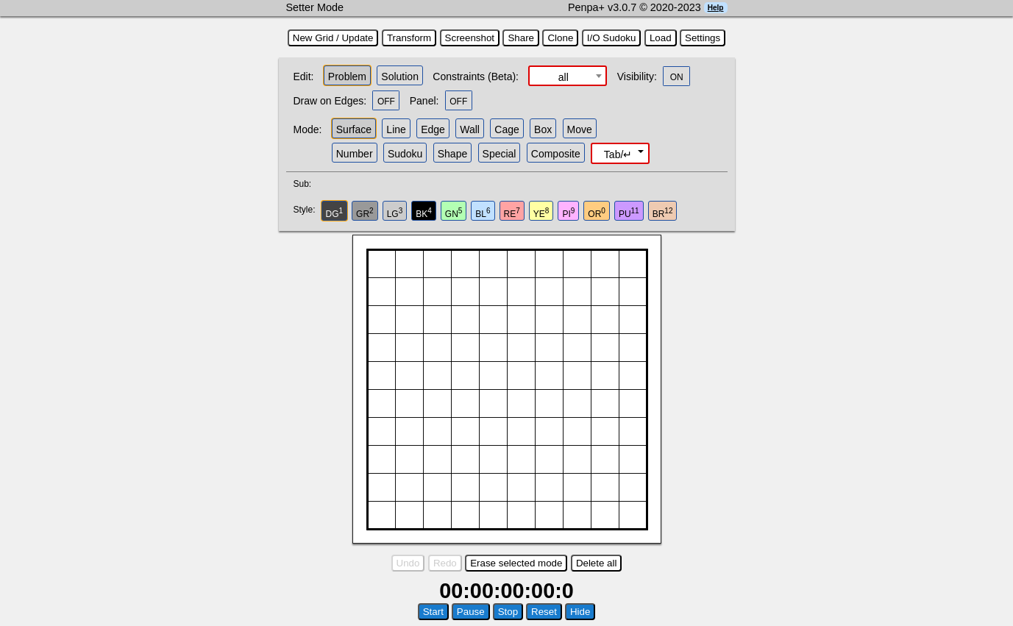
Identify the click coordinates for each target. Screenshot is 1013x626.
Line (395, 129)
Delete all (596, 563)
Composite (555, 154)
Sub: (307, 184)
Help (716, 8)
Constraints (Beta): (476, 76)
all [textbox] (563, 77)
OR (596, 213)
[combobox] (567, 75)
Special (499, 154)
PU (629, 213)
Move (579, 129)
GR (365, 213)
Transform (409, 37)
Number (354, 154)
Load (661, 37)
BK (424, 213)
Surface (354, 129)
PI (568, 213)
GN (454, 213)
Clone (560, 37)
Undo (408, 563)
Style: (306, 209)
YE (541, 213)
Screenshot (469, 37)
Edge (433, 129)
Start (433, 611)
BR (663, 213)
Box (543, 129)
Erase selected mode (516, 563)
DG (335, 213)
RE (512, 213)
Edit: (304, 76)
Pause (471, 611)
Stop (508, 611)
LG (395, 213)
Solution (400, 76)
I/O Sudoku (611, 37)
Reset (544, 611)
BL (482, 213)
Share (521, 37)
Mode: (308, 129)
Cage (506, 129)
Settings (702, 37)
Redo (445, 563)
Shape (452, 154)
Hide (580, 611)
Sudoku (405, 154)
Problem (347, 76)
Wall (470, 129)
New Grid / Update (333, 37)
